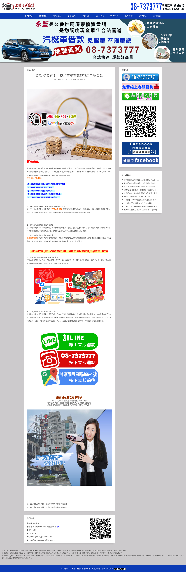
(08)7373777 (32, 533)
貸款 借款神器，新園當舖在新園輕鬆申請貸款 (50, 504)
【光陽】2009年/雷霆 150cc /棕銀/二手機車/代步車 (141, 200)
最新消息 (72, 16)
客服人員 (31, 530)
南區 (103, 569)
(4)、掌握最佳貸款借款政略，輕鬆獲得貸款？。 (44, 194)
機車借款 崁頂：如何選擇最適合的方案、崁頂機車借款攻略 (69, 403)
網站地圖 (110, 569)
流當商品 (57, 16)
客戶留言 (114, 16)
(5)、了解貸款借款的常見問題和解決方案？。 (43, 197)
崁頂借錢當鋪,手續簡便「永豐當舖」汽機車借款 (69, 401)
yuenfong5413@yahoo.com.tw (39, 537)
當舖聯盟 (157, 16)
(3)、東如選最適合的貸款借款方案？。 (41, 191)
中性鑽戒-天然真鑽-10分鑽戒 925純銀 (137, 203)
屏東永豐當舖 (81, 79)
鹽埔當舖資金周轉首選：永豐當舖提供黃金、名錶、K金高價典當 (147, 180)
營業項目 (43, 16)
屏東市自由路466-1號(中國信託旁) (40, 527)
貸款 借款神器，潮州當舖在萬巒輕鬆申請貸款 (50, 507)
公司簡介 (29, 16)
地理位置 (129, 16)
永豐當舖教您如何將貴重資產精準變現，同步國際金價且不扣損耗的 (148, 193)
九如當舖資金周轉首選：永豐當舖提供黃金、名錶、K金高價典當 (147, 183)
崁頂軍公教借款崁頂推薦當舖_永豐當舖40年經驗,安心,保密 (69, 405)
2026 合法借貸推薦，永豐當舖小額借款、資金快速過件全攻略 (146, 190)
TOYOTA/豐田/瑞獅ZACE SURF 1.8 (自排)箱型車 (141, 210)
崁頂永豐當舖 (57, 209)
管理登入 (143, 16)
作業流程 (86, 16)
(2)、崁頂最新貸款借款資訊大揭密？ (40, 187)
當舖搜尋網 (96, 569)
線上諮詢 (100, 16)
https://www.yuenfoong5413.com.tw (41, 540)
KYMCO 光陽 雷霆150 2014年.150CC (137, 196)
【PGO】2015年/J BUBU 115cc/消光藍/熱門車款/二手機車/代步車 (147, 206)
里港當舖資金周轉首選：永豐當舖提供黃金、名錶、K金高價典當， (147, 186)
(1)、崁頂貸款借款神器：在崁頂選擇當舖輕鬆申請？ (46, 184)
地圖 (57, 527)
